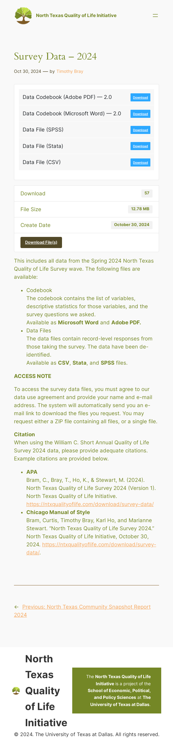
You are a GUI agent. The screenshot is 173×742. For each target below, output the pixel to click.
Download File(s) (41, 242)
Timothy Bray (69, 71)
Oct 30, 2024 (27, 71)
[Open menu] (155, 15)
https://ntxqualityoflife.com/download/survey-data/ (90, 504)
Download (140, 97)
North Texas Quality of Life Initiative (76, 15)
